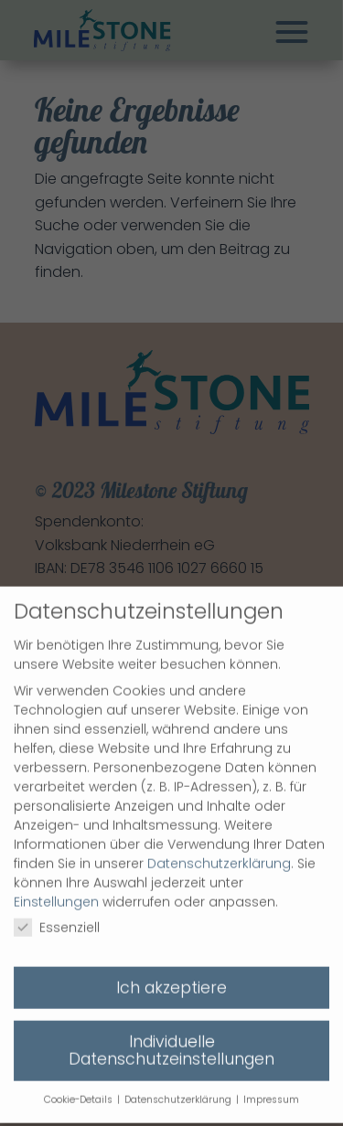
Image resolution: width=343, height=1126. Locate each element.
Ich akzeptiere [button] (171, 975)
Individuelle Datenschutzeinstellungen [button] (171, 1038)
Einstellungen (56, 889)
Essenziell (57, 915)
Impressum (271, 1087)
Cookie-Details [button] (79, 1087)
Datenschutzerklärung (219, 851)
